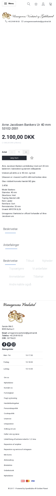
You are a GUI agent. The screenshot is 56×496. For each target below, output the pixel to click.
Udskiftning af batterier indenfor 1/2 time (20, 439)
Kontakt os (8, 388)
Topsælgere (16, 268)
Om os (6, 377)
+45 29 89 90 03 (14, 21)
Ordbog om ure (10, 429)
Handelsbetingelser (11, 403)
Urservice (7, 419)
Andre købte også (20, 284)
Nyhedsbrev (8, 383)
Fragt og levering (10, 398)
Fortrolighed (8, 393)
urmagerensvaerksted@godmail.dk (37, 21)
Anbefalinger (11, 245)
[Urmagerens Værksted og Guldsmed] (28, 15)
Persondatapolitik (11, 408)
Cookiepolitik (9, 413)
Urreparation (9, 424)
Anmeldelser (17, 276)
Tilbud (30, 260)
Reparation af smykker (12, 444)
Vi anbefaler (39, 268)
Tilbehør (38, 276)
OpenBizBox (30, 488)
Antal (4, 152)
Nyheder (47, 260)
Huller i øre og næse (11, 434)
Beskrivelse (10, 229)
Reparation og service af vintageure (17, 449)
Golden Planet (42, 488)
